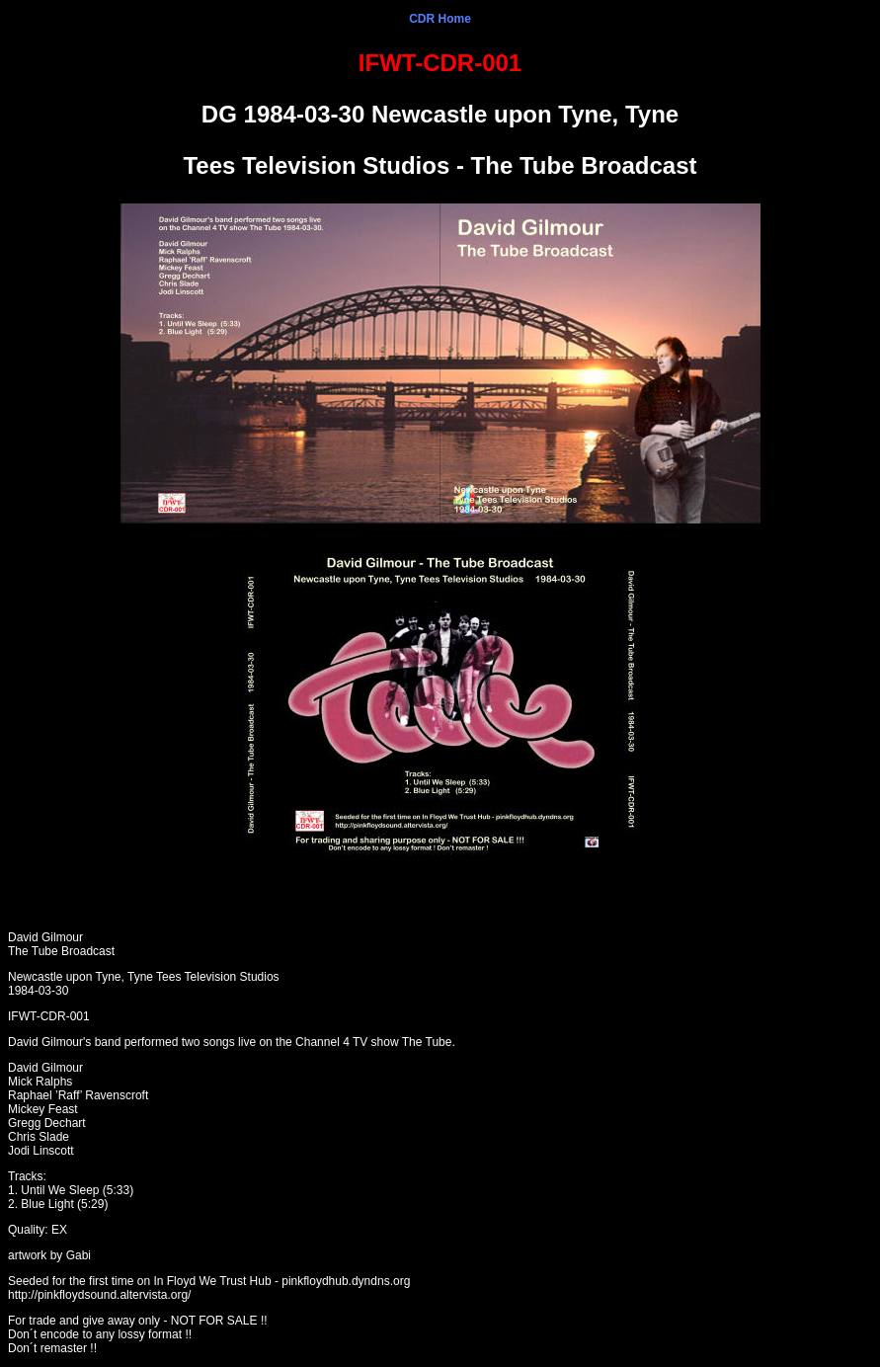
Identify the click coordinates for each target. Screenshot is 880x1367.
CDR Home (440, 19)
